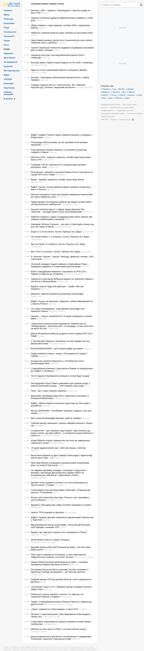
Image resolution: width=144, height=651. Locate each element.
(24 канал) (61, 42)
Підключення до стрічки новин (122, 108)
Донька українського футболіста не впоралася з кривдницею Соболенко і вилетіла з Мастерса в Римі (61, 637)
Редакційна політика (125, 111)
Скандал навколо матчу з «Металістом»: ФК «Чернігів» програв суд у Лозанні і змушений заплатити (58, 86)
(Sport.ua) (45, 13)
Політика (8, 19)
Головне (8, 10)
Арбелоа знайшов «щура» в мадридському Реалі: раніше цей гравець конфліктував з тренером (61, 218)
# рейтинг (105, 95)
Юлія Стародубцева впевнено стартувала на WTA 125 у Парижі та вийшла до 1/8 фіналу (59, 272)
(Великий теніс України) (50, 435)
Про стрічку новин (129, 105)
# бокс (103, 98)
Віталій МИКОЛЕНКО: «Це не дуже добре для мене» (57, 348)
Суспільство (10, 32)
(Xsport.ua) (46, 57)
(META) (34, 35)
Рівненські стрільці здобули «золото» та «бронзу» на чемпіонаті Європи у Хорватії (57, 595)
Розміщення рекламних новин (113, 114)
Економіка (9, 23)
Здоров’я (8, 53)
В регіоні (8, 98)
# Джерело (105, 92)
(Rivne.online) (65, 596)
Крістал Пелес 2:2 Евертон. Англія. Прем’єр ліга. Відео (58, 244)
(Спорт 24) (85, 266)
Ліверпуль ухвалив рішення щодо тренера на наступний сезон (62, 33)
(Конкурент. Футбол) (62, 226)
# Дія (123, 92)
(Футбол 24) (87, 212)
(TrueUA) (63, 527)
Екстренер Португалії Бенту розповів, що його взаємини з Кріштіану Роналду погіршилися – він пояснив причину (59, 570)
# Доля (127, 98)
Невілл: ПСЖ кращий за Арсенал (47, 512)
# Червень (131, 92)
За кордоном (10, 62)
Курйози (8, 66)
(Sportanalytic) (70, 512)
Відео (6, 75)
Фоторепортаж (11, 70)
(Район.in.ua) (62, 281)
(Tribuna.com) (53, 167)
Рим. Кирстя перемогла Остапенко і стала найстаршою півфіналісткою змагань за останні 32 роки (58, 555)
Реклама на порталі (135, 114)
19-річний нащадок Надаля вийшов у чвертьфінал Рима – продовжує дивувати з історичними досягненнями (60, 265)
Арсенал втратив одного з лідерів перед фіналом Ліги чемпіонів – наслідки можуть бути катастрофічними (58, 210)
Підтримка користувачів (110, 105)
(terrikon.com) (48, 159)
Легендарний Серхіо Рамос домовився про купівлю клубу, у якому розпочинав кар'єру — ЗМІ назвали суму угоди (60, 384)
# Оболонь (118, 98)
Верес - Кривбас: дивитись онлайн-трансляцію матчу (57, 179)
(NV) (86, 385)
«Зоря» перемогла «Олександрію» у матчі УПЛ (54, 609)
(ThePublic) (54, 363)
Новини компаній (8, 93)
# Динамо (130, 89)
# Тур (114, 89)
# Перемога (105, 89)
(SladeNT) (45, 144)
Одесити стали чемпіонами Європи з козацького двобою (59, 70)
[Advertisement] (59, 111)
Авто (6, 45)
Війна (6, 14)
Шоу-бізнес (9, 57)
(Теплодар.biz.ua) (50, 624)
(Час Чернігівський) (84, 87)
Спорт (7, 49)
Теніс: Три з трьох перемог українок (48, 391)
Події (6, 27)
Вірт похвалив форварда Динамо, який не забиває (56, 418)
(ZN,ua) (43, 582)
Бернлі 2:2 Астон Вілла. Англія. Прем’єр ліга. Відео (56, 231)
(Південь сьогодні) (38, 477)
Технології (9, 36)
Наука (7, 40)
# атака (139, 95)
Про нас (104, 108)
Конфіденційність (108, 111)
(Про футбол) (87, 231)
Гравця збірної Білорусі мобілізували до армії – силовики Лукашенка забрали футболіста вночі (59, 563)
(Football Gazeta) (56, 443)
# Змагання (115, 92)
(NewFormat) (62, 197)
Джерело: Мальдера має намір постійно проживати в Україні (61, 505)
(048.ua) (34, 72)
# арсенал (131, 95)
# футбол (121, 89)
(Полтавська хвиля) (57, 343)
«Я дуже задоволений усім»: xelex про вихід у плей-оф (58, 448)
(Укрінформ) (60, 174)
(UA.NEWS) (83, 609)
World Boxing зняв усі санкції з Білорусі (50, 539)
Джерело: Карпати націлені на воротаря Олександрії (57, 294)
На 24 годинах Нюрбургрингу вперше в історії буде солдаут (60, 376)
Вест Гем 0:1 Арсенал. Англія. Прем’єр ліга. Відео (56, 251)
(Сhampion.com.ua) (39, 65)
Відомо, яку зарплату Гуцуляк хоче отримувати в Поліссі (59, 532)
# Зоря (110, 98)
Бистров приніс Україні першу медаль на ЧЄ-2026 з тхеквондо (62, 62)
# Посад (113, 95)
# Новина (121, 95)
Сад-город (9, 87)
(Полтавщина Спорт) (69, 204)
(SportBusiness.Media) (73, 274)
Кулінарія (9, 83)
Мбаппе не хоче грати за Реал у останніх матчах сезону (58, 629)
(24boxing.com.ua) (61, 398)
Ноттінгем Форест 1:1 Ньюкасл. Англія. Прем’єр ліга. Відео (60, 236)
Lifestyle (8, 79)
